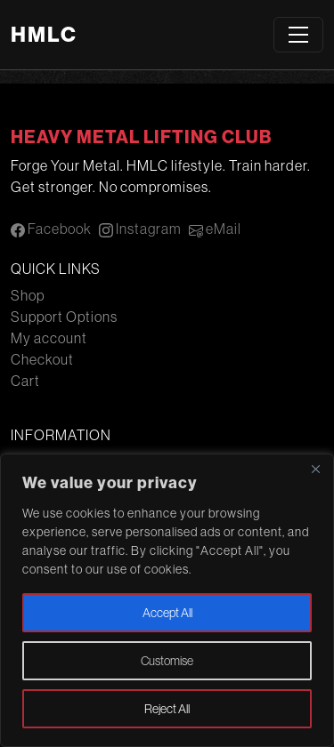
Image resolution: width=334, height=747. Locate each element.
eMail (215, 229)
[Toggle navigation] (298, 34)
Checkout (42, 359)
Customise (167, 661)
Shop (28, 295)
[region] (167, 600)
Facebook (51, 229)
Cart (25, 381)
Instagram (140, 229)
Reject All (167, 709)
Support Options (64, 317)
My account (49, 338)
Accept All (167, 613)
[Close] (315, 468)
